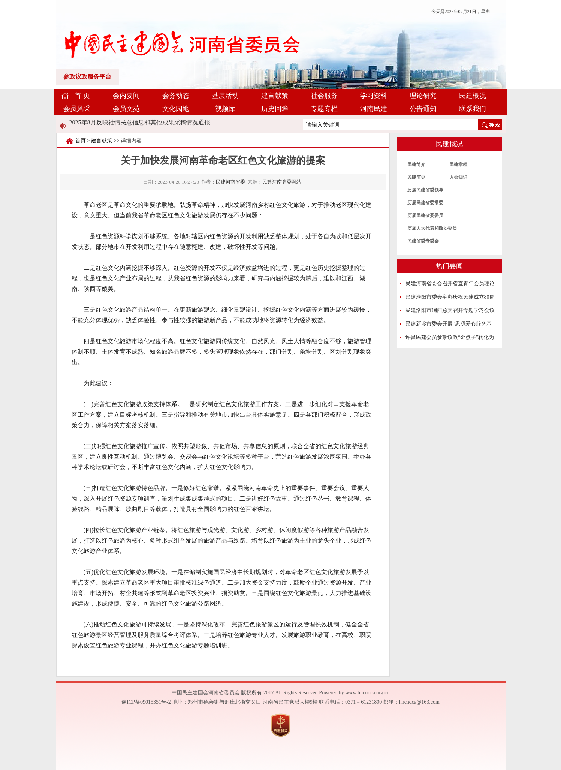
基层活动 (225, 95)
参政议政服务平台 (87, 76)
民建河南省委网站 (281, 182)
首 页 (82, 95)
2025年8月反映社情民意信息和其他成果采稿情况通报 (139, 122)
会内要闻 (126, 95)
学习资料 (373, 95)
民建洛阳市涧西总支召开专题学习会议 (450, 310)
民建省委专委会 (423, 241)
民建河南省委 (230, 182)
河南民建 (373, 108)
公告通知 (423, 108)
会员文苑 (126, 108)
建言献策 (274, 95)
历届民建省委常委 (425, 202)
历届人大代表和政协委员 (432, 228)
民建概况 (472, 95)
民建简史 (416, 177)
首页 (80, 141)
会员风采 (76, 108)
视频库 (225, 108)
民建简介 (416, 164)
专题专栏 (324, 108)
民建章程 (458, 164)
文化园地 (175, 108)
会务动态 (175, 95)
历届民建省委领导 (425, 190)
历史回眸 (274, 108)
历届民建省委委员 (425, 215)
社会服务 (324, 95)
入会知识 (458, 177)
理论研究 (423, 95)
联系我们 (472, 108)
